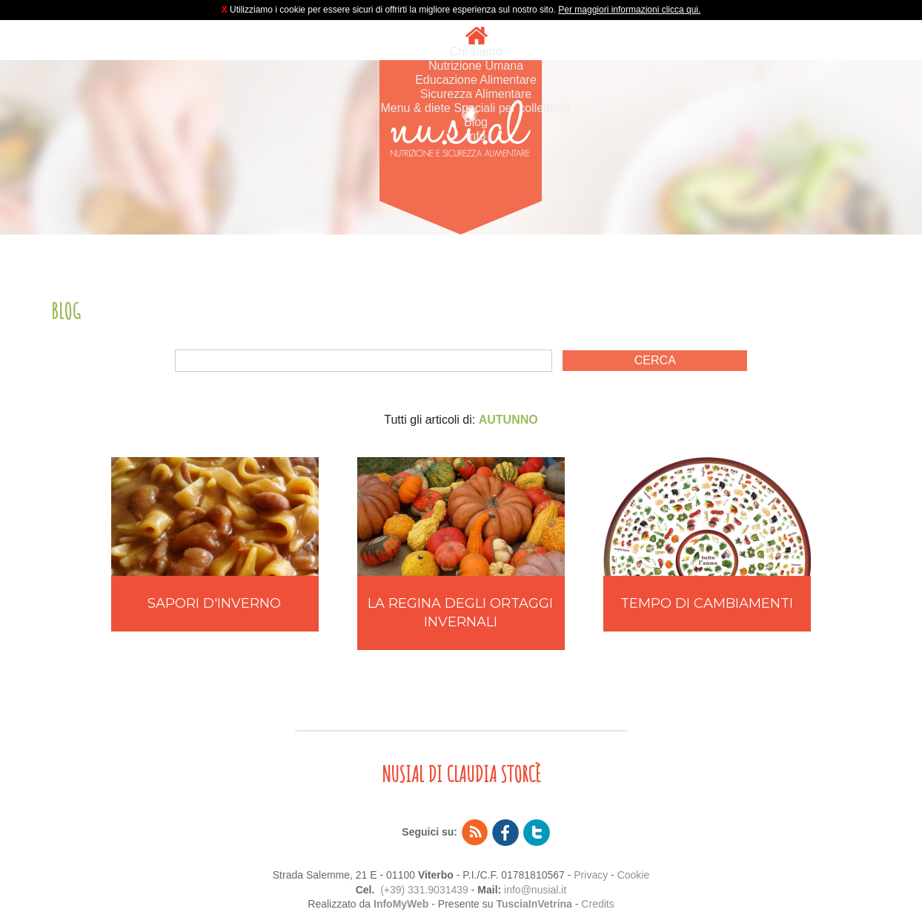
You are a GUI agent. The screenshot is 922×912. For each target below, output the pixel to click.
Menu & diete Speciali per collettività (475, 108)
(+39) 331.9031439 (424, 890)
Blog (476, 122)
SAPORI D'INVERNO (214, 603)
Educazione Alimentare (476, 79)
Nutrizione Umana (475, 65)
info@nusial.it (535, 890)
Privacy (591, 875)
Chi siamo (475, 51)
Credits (597, 904)
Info (476, 136)
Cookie (633, 875)
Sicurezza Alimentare (475, 94)
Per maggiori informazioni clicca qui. (629, 9)
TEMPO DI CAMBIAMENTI (706, 603)
